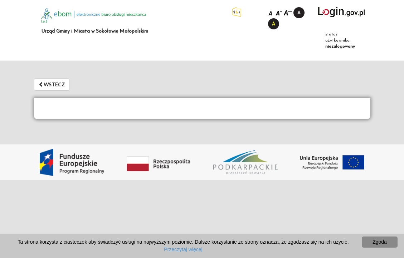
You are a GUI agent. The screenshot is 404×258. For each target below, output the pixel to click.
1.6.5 (44, 21)
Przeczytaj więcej (183, 249)
